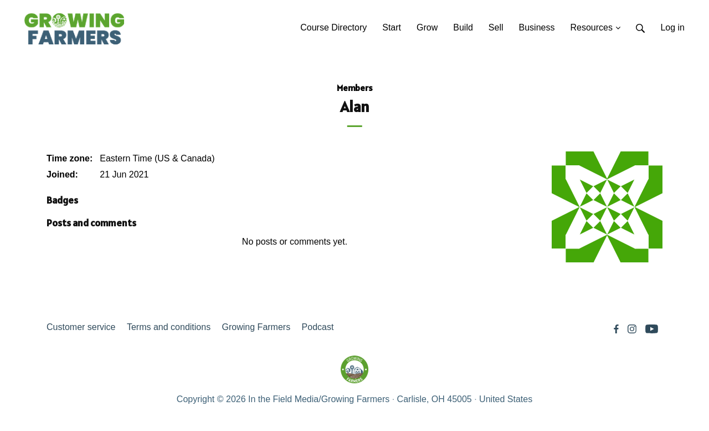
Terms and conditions (168, 327)
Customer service (81, 327)
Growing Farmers (256, 327)
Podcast (318, 327)
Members (355, 87)
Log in (672, 27)
